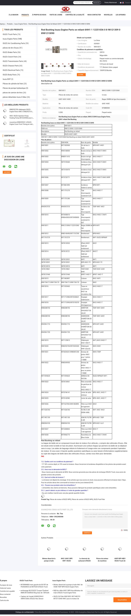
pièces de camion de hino (12, 93)
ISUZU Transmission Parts (13, 61)
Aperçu (2, 24)
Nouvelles (108, 15)
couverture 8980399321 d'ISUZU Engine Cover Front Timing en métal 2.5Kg (21, 124)
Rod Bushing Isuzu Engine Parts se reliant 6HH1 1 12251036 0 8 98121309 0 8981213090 (57, 73)
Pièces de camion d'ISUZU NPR (82, 499)
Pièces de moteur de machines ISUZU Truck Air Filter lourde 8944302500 (102, 560)
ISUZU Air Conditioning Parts (14, 43)
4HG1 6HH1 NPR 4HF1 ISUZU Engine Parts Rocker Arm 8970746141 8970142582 (66, 560)
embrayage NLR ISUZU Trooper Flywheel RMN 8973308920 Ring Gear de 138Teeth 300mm (35, 592)
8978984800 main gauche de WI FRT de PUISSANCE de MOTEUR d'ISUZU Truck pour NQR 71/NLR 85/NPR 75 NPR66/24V (35, 586)
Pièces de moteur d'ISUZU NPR (60, 499)
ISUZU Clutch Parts (10, 57)
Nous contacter (94, 15)
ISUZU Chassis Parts (11, 66)
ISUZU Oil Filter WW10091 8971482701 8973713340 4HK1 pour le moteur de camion (66, 598)
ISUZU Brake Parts (10, 52)
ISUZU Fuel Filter (99, 499)
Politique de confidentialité (25, 612)
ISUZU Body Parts (9, 75)
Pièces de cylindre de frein (13, 84)
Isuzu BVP (7, 79)
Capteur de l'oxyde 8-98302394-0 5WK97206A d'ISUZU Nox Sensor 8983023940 (32, 598)
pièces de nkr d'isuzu (11, 48)
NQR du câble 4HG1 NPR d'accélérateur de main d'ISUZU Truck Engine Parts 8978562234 (68, 592)
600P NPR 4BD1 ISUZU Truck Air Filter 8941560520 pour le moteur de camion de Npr (120, 560)
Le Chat (80, 74)
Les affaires (121, 15)
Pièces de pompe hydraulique (14, 88)
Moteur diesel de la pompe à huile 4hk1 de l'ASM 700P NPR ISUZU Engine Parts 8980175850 (48, 560)
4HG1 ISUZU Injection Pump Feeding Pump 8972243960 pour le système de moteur (21, 118)
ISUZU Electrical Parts (11, 70)
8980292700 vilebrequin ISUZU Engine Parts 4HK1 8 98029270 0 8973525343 (20, 112)
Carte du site (4, 600)
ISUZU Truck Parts (10, 34)
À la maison (13, 15)
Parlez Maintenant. (111, 2)
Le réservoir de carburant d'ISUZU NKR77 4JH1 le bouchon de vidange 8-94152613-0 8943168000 (84, 560)
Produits (25, 15)
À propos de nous (39, 15)
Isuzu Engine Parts (20, 24)
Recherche (96, 2)
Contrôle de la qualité (75, 15)
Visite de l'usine (56, 15)
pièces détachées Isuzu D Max (14, 97)
